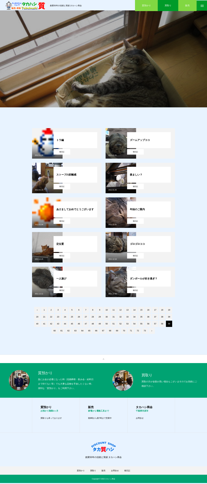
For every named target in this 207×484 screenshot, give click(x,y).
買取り (93, 471)
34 (134, 317)
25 (72, 317)
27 (86, 317)
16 (148, 310)
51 (114, 324)
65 (89, 331)
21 (44, 317)
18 (162, 310)
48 (93, 324)
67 (103, 331)
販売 (103, 471)
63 (75, 331)
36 (148, 317)
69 (117, 331)
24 (65, 317)
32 (120, 317)
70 (124, 331)
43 (58, 324)
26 (79, 317)
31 (114, 317)
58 (162, 324)
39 (169, 317)
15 (141, 310)
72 (138, 331)
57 (155, 324)
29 (100, 317)
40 (37, 324)
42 (51, 324)
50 (107, 324)
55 (141, 324)
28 (93, 317)
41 (44, 324)
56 (148, 324)
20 (37, 317)
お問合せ (140, 419)
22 (51, 317)
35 (141, 317)
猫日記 (61, 152)
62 (68, 331)
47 (86, 324)
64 (82, 331)
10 (107, 310)
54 (134, 324)
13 (127, 310)
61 (61, 331)
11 (114, 310)
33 (127, 317)
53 (127, 324)
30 (107, 317)
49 (100, 324)
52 (120, 324)
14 (134, 310)
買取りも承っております (51, 419)
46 (79, 324)
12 (120, 310)
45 (72, 324)
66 (96, 331)
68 (110, 331)
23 (58, 317)
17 (155, 310)
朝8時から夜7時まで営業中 (100, 419)
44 (65, 324)
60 (55, 331)
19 (169, 310)
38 (162, 317)
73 (145, 331)
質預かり (81, 471)
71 (131, 331)
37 (155, 317)
